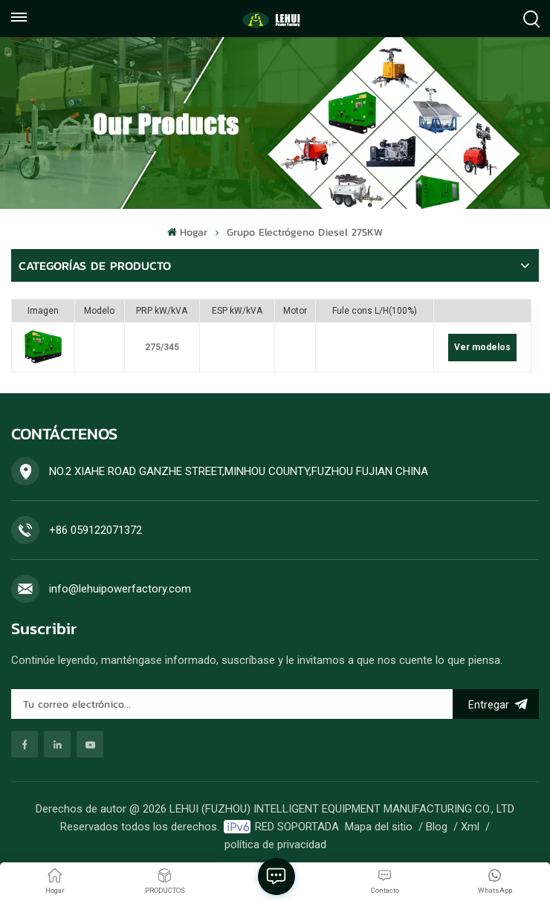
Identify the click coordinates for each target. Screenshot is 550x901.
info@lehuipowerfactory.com (120, 588)
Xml (470, 826)
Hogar (187, 232)
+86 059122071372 (95, 530)
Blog (436, 826)
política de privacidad (275, 844)
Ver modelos (482, 347)
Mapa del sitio (378, 826)
